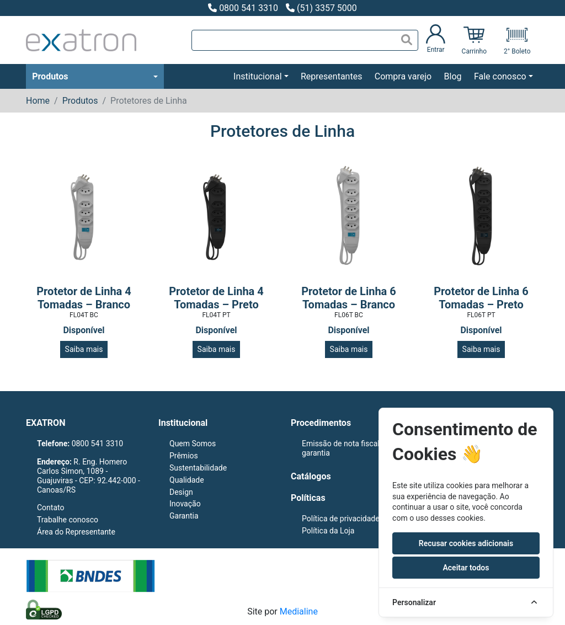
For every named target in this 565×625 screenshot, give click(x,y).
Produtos (50, 76)
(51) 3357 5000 (321, 8)
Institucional (257, 76)
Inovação (185, 503)
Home (38, 100)
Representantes (331, 76)
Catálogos (311, 476)
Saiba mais (84, 349)
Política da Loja (328, 530)
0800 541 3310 (243, 8)
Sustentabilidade (198, 467)
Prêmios (183, 455)
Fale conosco (500, 76)
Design (181, 492)
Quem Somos (192, 443)
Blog (453, 76)
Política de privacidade (341, 518)
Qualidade (186, 480)
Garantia (184, 515)
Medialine (299, 611)
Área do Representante (76, 531)
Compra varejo (403, 76)
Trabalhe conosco (67, 519)
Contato (50, 507)
